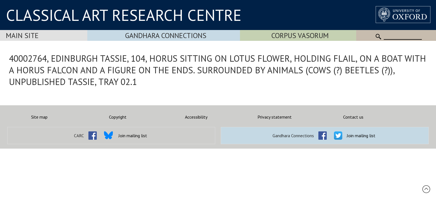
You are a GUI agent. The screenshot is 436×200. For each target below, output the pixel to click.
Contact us (353, 117)
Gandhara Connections (165, 35)
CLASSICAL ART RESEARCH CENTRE (123, 15)
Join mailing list (132, 135)
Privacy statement (274, 117)
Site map (39, 117)
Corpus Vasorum (300, 35)
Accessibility (196, 117)
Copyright (118, 117)
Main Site (22, 35)
